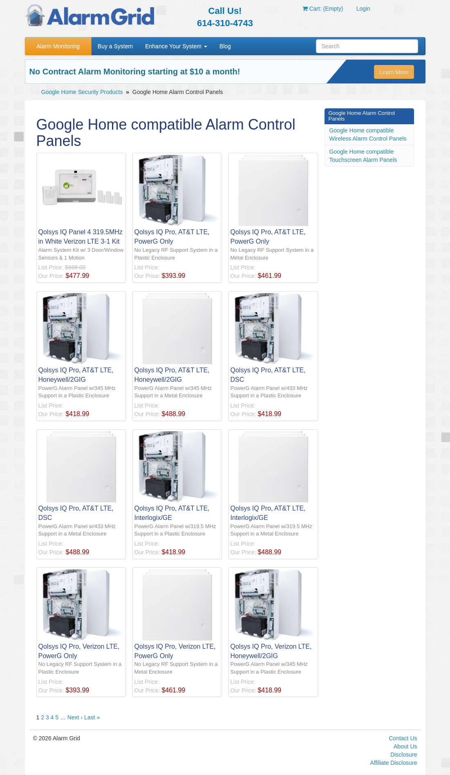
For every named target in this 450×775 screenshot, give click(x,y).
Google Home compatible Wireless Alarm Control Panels (368, 134)
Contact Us (403, 738)
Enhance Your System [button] (176, 46)
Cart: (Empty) (322, 8)
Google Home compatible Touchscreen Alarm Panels (363, 155)
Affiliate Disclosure (393, 762)
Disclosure (403, 754)
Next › (75, 717)
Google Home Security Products (82, 92)
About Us (405, 746)
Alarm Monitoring (58, 46)
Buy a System (115, 46)
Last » (92, 717)
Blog (225, 46)
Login (363, 8)
